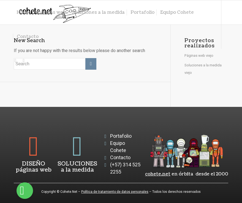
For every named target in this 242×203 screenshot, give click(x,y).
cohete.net (157, 174)
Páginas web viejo (198, 55)
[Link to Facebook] (24, 60)
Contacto (120, 157)
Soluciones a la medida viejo (203, 69)
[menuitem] (24, 12)
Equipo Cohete (118, 147)
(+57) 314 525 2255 (125, 168)
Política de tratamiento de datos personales (114, 191)
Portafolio (121, 136)
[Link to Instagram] (15, 60)
